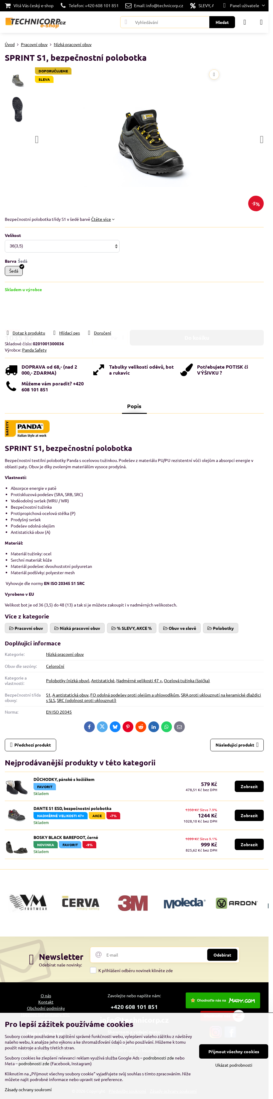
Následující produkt (237, 745)
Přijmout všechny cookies (233, 1051)
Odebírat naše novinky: (60, 964)
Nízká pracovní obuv (65, 654)
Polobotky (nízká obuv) (67, 680)
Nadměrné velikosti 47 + (139, 680)
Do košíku (196, 310)
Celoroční (55, 666)
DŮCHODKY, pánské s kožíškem (63, 779)
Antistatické (103, 680)
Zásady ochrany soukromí (28, 1089)
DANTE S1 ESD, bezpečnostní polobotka (72, 808)
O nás (46, 995)
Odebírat (222, 954)
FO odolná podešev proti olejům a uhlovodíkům (134, 694)
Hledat (222, 22)
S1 (48, 694)
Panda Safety (34, 349)
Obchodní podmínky (46, 1008)
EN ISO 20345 (59, 712)
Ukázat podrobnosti (233, 1065)
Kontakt (46, 1001)
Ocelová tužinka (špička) (187, 680)
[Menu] (261, 22)
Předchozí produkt (30, 745)
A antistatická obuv (70, 694)
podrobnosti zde (158, 1057)
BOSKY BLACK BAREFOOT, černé (65, 837)
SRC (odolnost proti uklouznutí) (86, 700)
